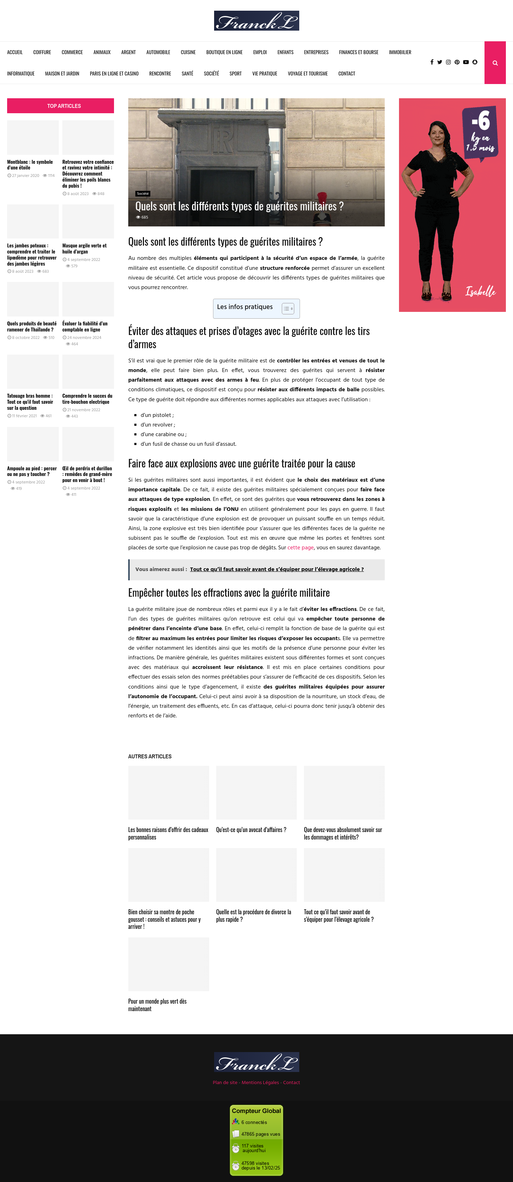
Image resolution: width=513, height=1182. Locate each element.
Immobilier (400, 52)
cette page (300, 548)
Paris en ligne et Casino (114, 73)
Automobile (158, 52)
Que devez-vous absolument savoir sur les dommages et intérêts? (343, 833)
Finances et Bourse (358, 52)
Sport (236, 73)
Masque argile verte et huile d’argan (84, 248)
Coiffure (42, 52)
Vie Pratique (264, 73)
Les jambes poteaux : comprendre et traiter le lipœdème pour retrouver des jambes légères (32, 254)
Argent (128, 52)
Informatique (21, 73)
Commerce (72, 52)
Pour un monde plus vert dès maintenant (157, 1005)
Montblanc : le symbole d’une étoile (30, 164)
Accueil (15, 52)
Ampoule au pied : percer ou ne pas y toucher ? (32, 471)
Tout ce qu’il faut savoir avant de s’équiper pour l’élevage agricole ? (339, 916)
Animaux (101, 52)
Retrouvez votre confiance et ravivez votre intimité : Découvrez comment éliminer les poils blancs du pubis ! (88, 173)
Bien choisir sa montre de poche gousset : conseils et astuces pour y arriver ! (164, 919)
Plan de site (225, 1083)
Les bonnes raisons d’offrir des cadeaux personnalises (168, 833)
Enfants (286, 52)
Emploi (260, 52)
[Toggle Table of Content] (284, 309)
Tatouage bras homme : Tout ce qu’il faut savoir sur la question (30, 401)
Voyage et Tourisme (308, 73)
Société (211, 73)
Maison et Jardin (62, 73)
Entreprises (316, 52)
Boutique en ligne (224, 52)
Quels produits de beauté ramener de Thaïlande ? (32, 326)
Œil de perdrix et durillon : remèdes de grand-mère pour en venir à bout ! (87, 474)
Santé (187, 73)
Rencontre (160, 73)
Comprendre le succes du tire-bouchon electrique (87, 398)
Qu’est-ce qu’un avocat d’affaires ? (251, 829)
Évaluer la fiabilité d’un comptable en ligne (85, 326)
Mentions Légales (260, 1083)
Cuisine (188, 52)
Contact (346, 73)
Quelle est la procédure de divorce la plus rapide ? (253, 916)
